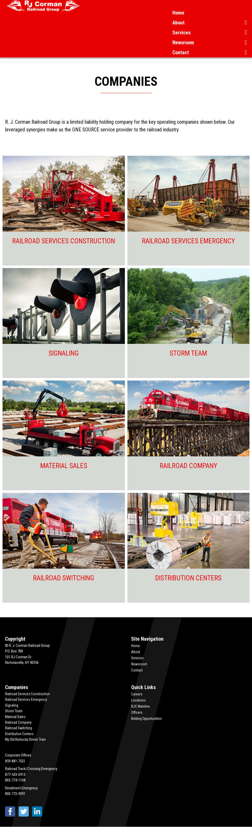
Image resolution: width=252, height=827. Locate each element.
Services (181, 33)
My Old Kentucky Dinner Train (25, 739)
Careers (136, 694)
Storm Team (14, 711)
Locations (138, 700)
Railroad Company (18, 722)
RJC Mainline (140, 706)
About (178, 23)
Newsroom (183, 42)
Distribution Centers (19, 734)
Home (178, 13)
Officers (136, 712)
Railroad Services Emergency (26, 699)
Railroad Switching (18, 728)
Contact (180, 52)
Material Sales (15, 717)
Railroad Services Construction (27, 694)
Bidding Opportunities (146, 719)
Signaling (11, 705)
